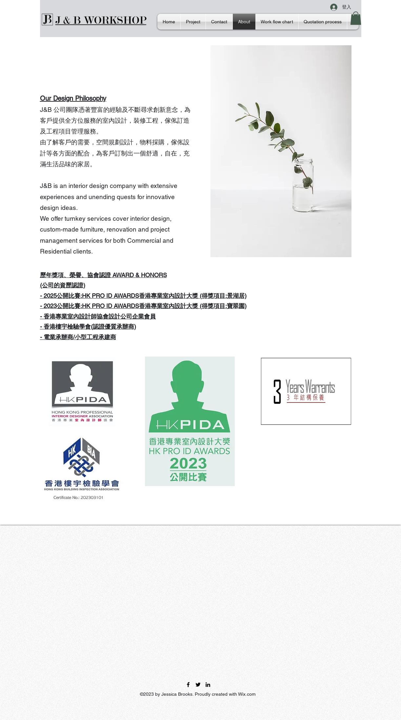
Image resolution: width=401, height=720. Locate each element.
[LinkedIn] (208, 684)
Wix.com (247, 694)
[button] (355, 18)
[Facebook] (188, 684)
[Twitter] (198, 684)
